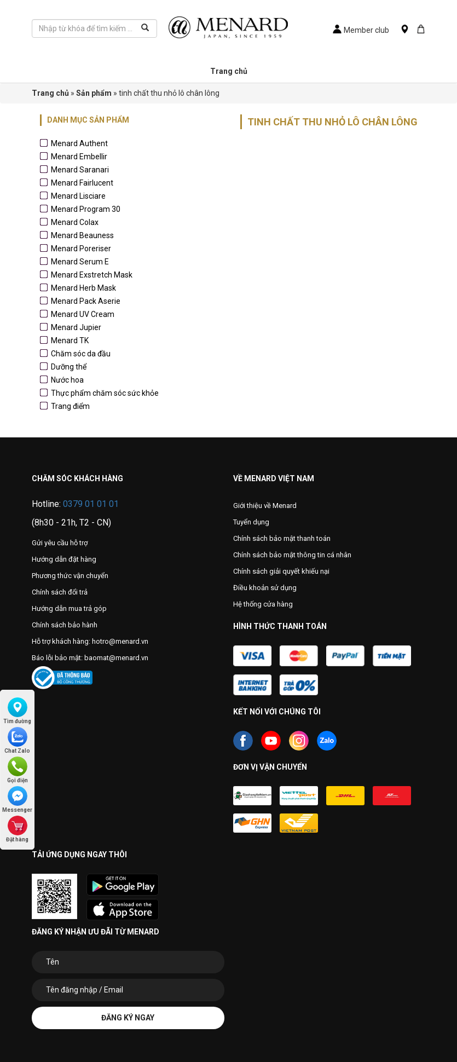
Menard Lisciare (78, 196)
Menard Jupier (76, 327)
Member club (361, 30)
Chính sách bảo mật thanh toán (282, 538)
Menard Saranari (80, 169)
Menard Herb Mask (83, 288)
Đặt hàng (17, 829)
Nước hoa (67, 380)
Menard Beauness (82, 235)
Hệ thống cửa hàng (263, 604)
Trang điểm (70, 406)
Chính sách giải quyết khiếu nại (281, 571)
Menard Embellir (79, 156)
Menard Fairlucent (82, 182)
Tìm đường (17, 710)
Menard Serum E (80, 261)
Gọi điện (17, 770)
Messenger (17, 799)
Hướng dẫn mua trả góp (69, 608)
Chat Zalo (17, 740)
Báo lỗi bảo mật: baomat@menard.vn (90, 658)
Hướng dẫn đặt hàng (64, 559)
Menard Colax (75, 222)
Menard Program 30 (85, 209)
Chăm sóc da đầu (81, 353)
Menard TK (70, 340)
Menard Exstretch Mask (91, 274)
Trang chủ (228, 71)
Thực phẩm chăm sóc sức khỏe (105, 393)
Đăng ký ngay (127, 1017)
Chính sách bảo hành (64, 625)
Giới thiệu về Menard (265, 505)
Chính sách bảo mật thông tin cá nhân (292, 555)
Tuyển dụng (251, 522)
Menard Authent (79, 143)
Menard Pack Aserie (85, 301)
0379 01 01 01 (91, 504)
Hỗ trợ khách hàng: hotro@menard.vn (90, 641)
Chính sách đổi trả (60, 592)
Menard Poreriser (81, 248)
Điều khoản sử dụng (265, 588)
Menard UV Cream (82, 314)
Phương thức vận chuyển (70, 576)
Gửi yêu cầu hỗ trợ (60, 543)
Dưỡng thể (68, 366)
